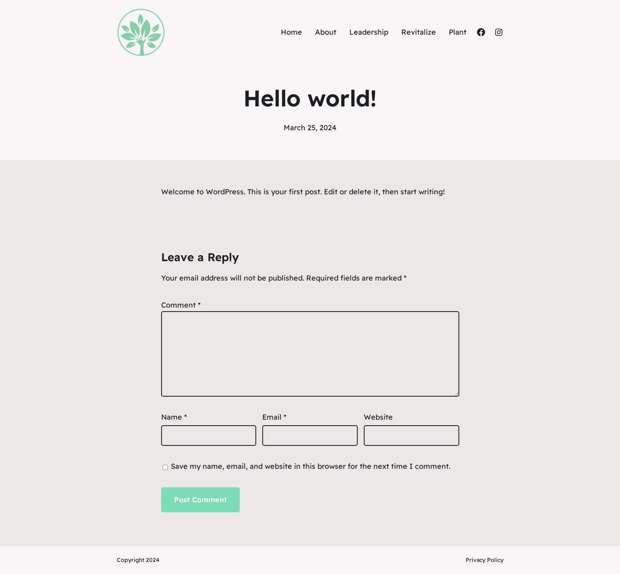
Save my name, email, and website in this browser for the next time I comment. (310, 466)
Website (378, 417)
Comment (181, 305)
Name (174, 417)
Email (274, 417)
